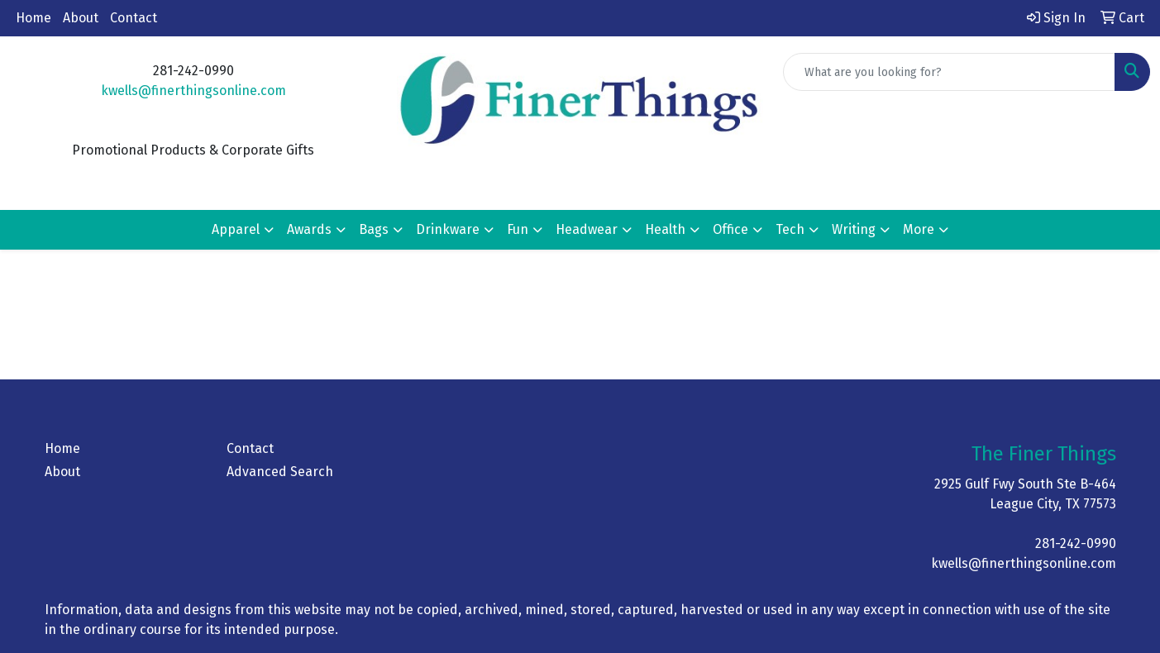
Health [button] (665, 229)
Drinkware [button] (448, 229)
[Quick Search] (949, 72)
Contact (133, 18)
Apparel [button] (236, 229)
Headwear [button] (587, 229)
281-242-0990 (1075, 543)
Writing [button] (854, 229)
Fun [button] (517, 229)
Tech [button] (790, 229)
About (80, 18)
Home (33, 18)
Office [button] (730, 229)
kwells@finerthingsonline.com (193, 90)
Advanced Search (280, 471)
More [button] (918, 229)
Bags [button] (374, 229)
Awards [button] (309, 229)
